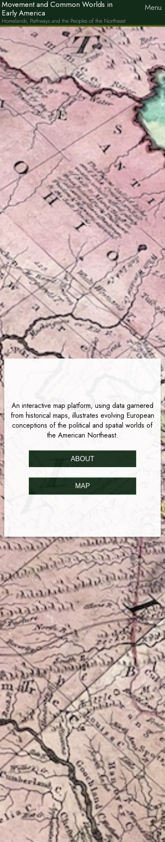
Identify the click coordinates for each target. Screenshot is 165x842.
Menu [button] (153, 7)
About (82, 458)
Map (82, 485)
